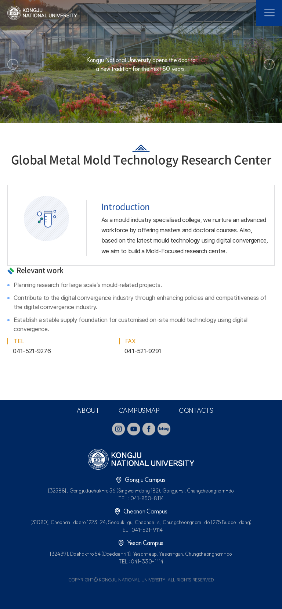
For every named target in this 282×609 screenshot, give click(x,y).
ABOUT (88, 410)
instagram (118, 429)
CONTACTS (195, 410)
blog (163, 429)
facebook (148, 429)
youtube (133, 429)
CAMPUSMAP (139, 410)
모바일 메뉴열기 (269, 13)
